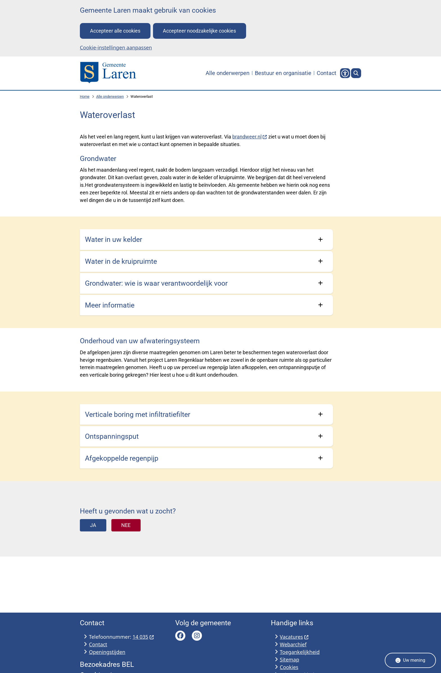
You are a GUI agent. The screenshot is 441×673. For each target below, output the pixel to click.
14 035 (143, 636)
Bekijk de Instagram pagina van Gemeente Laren (197, 636)
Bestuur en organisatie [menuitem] (283, 73)
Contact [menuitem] (326, 73)
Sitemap (289, 659)
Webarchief (293, 644)
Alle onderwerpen (110, 96)
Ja (93, 525)
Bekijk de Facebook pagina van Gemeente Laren (180, 636)
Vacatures (294, 636)
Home (84, 96)
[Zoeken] (356, 73)
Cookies (289, 667)
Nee (125, 525)
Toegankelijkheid (300, 652)
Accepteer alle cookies (115, 31)
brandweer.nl (249, 137)
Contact (98, 644)
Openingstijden (107, 652)
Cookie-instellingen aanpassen (116, 47)
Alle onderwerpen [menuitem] (227, 73)
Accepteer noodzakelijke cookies (199, 31)
